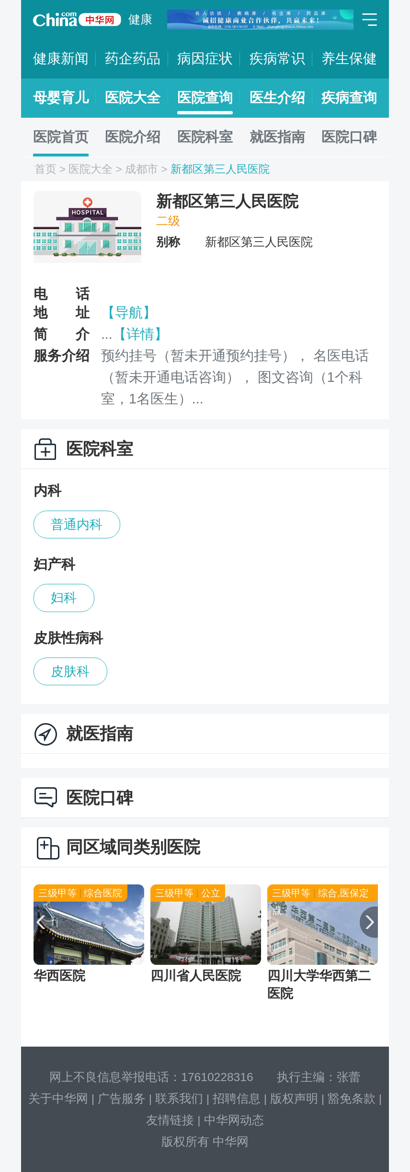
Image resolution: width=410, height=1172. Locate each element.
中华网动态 (234, 1120)
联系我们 (179, 1098)
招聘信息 (237, 1098)
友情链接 (170, 1120)
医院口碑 (349, 137)
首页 (45, 169)
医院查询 (205, 97)
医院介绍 (132, 137)
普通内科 (76, 524)
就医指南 (277, 137)
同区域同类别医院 (133, 846)
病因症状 (205, 58)
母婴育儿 (61, 97)
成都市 (141, 169)
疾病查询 (349, 97)
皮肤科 (70, 671)
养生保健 (349, 58)
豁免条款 (352, 1098)
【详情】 (140, 334)
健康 (140, 19)
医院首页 (61, 137)
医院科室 (205, 137)
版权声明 (294, 1098)
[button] (36, 922)
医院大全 (132, 97)
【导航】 (129, 312)
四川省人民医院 (195, 976)
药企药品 (132, 58)
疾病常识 (277, 58)
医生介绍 (277, 97)
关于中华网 (58, 1098)
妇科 (64, 598)
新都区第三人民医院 (220, 169)
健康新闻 (61, 58)
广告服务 (122, 1098)
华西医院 (59, 976)
